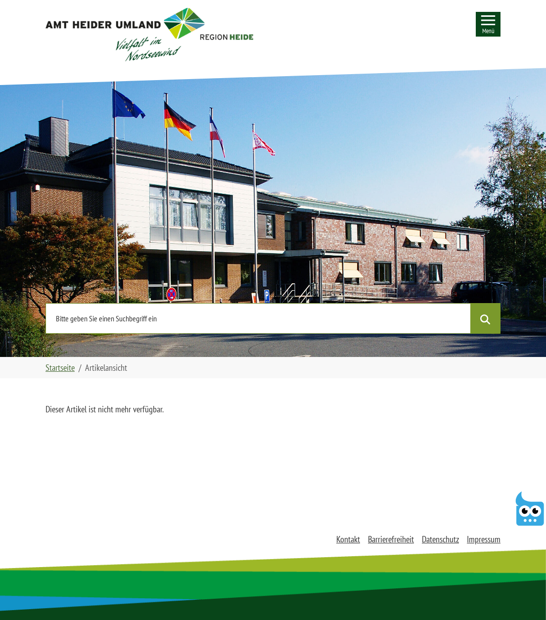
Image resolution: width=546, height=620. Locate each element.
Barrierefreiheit (391, 539)
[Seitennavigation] (488, 24)
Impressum (483, 539)
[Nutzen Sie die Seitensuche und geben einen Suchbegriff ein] (258, 318)
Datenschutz (440, 539)
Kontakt (348, 539)
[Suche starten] (485, 318)
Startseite (60, 367)
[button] (149, 34)
